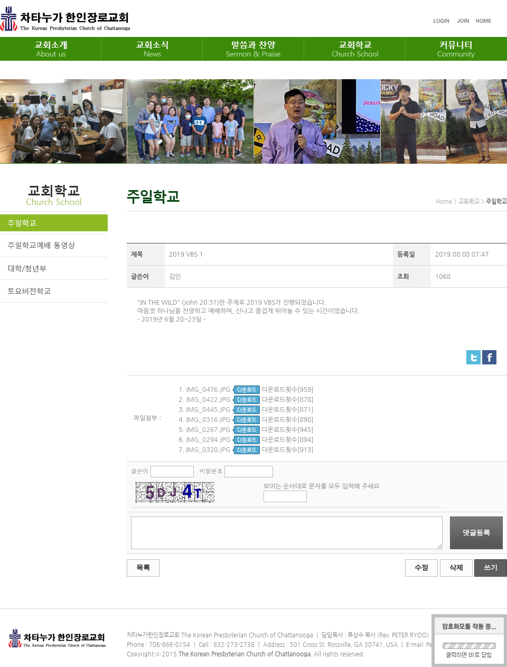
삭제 (456, 567)
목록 (143, 567)
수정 (421, 567)
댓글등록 (476, 533)
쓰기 (490, 567)
